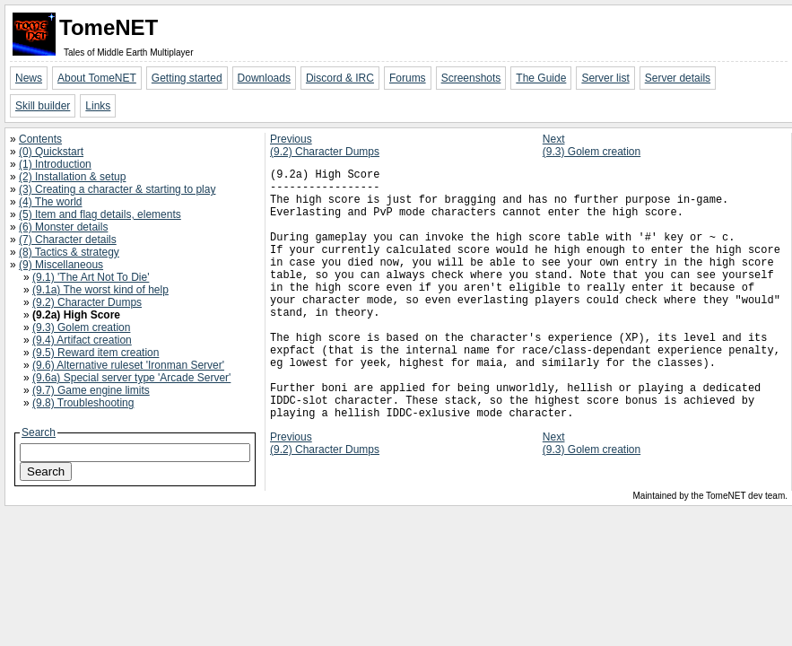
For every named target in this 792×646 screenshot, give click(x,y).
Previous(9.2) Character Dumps (324, 145)
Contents (40, 139)
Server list (605, 78)
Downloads (264, 78)
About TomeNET (96, 78)
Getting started (187, 78)
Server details (677, 78)
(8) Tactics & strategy (69, 252)
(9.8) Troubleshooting (83, 403)
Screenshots (471, 78)
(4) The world (50, 202)
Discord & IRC (340, 78)
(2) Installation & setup (72, 176)
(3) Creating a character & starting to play (117, 189)
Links (97, 106)
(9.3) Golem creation (81, 327)
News (28, 78)
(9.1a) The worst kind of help (100, 290)
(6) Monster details (63, 227)
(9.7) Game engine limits (91, 390)
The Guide (541, 78)
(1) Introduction (55, 164)
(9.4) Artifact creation (82, 340)
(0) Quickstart (51, 151)
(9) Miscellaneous (61, 264)
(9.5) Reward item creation (95, 352)
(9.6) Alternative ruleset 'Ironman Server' (128, 365)
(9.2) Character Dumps (87, 302)
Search (39, 432)
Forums (407, 78)
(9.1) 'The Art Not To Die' (90, 277)
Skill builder (42, 106)
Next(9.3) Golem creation (591, 145)
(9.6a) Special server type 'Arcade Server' (131, 377)
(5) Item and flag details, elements (100, 214)
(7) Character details (68, 239)
